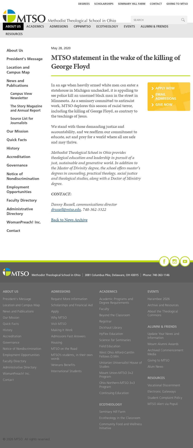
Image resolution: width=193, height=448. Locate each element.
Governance (17, 165)
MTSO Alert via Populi (163, 404)
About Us (13, 26)
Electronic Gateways (162, 391)
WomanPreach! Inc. (24, 222)
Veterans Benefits (63, 365)
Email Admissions (165, 96)
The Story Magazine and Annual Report (26, 108)
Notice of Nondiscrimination (23, 176)
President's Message (25, 59)
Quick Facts (17, 139)
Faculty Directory (22, 200)
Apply (55, 311)
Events (129, 26)
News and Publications (17, 83)
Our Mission (17, 131)
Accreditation (18, 156)
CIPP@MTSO (82, 26)
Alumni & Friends (154, 26)
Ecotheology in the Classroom (119, 418)
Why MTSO (59, 317)
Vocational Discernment (164, 385)
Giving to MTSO (177, 3)
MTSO (59, 16)
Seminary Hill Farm (131, 3)
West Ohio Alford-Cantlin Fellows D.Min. (116, 354)
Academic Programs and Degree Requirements (116, 301)
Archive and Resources (163, 305)
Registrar (105, 321)
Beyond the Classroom (114, 315)
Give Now (163, 104)
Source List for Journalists (21, 120)
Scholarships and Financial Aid (72, 305)
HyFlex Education (111, 334)
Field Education (109, 346)
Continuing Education (114, 393)
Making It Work (62, 330)
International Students (66, 371)
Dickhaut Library (110, 327)
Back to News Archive (69, 220)
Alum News (155, 366)
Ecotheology (107, 26)
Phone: (156, 275)
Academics (35, 26)
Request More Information (69, 299)
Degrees (84, 3)
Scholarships (103, 3)
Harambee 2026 (159, 299)
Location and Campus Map (18, 69)
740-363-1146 (160, 275)
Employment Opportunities (19, 189)
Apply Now (165, 88)
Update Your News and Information (163, 336)
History (13, 148)
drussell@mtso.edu (66, 209)
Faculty (104, 309)
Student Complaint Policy (165, 398)
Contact (156, 3)
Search (183, 20)
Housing (56, 342)
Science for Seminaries (115, 340)
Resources (14, 34)
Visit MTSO (58, 324)
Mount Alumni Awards (163, 344)
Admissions (59, 26)
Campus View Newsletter (21, 95)
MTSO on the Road (64, 349)
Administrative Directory (20, 211)
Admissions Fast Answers (68, 336)
